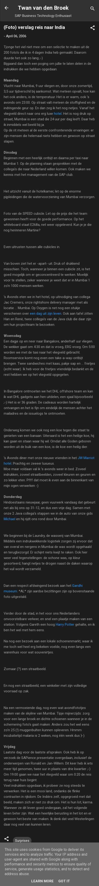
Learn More (42, 881)
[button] (92, 28)
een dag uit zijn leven (45, 313)
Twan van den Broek (43, 8)
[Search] (92, 9)
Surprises (22, 841)
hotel (58, 114)
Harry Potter (65, 624)
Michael (9, 519)
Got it (64, 881)
